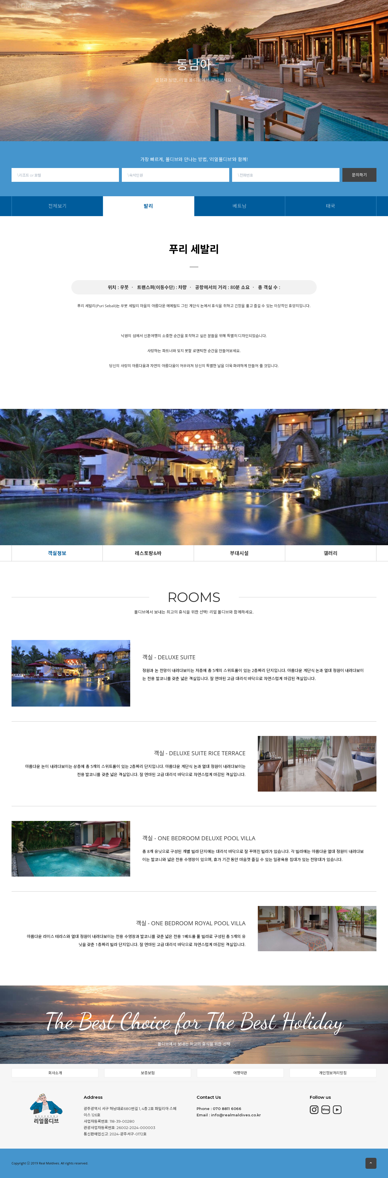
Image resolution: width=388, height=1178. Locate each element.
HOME (51, 11)
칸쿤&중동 (147, 10)
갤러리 (330, 553)
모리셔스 (112, 11)
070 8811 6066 (227, 1108)
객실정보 (57, 553)
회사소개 (55, 1072)
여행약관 (240, 1072)
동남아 (180, 9)
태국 (229, 17)
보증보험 (148, 1072)
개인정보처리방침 (333, 1072)
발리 (198, 17)
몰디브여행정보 (218, 7)
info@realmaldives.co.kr (236, 1115)
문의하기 (359, 175)
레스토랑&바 (148, 553)
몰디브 (81, 11)
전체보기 (181, 17)
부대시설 (239, 553)
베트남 (214, 17)
